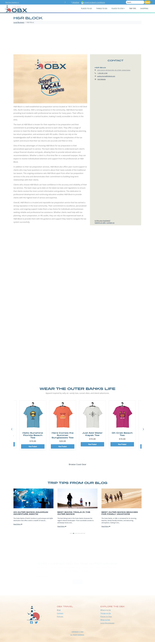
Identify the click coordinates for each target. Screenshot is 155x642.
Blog (59, 610)
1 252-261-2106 (102, 73)
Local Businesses (107, 623)
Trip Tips (132, 8)
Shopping (144, 8)
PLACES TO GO (86, 8)
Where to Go (105, 610)
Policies (60, 616)
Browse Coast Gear (77, 464)
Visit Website (101, 79)
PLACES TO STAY (118, 8)
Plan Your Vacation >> (12, 2)
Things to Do (105, 613)
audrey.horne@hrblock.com (106, 76)
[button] (143, 429)
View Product (33, 446)
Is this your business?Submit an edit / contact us (104, 222)
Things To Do (101, 8)
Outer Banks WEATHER (77, 588)
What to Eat (105, 620)
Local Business (18, 22)
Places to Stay (106, 616)
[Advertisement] (77, 39)
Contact (60, 613)
